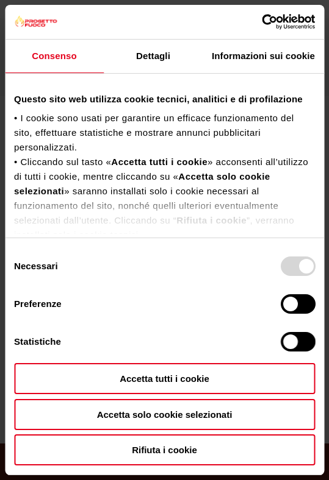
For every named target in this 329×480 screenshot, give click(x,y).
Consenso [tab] (54, 56)
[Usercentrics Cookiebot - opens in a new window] (261, 22)
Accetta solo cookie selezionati (165, 414)
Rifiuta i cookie (164, 450)
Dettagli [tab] (153, 56)
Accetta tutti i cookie (164, 378)
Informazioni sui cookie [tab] (263, 56)
